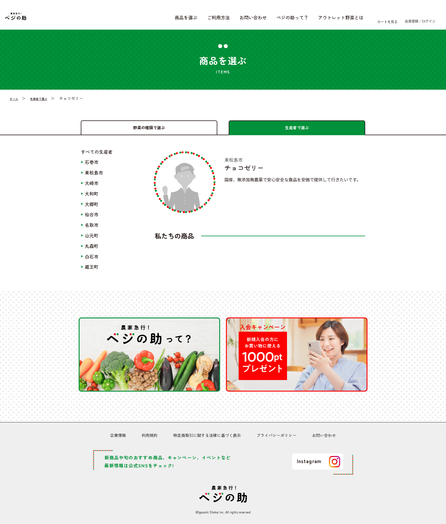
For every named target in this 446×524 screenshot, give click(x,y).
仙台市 (91, 218)
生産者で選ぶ (45, 102)
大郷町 (91, 207)
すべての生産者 (97, 155)
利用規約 (150, 436)
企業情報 (118, 436)
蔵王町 (91, 270)
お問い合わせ (221, 19)
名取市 (91, 228)
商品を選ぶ (154, 19)
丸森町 (91, 249)
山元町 (91, 239)
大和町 (91, 197)
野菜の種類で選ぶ (149, 126)
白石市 (91, 260)
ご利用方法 (186, 19)
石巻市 (91, 166)
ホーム (16, 102)
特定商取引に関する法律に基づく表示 (207, 436)
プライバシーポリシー (276, 436)
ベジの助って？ (261, 19)
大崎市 (91, 186)
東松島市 (94, 176)
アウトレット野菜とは (309, 19)
